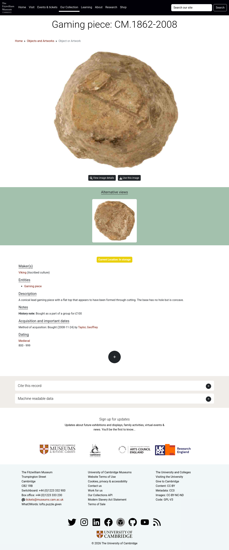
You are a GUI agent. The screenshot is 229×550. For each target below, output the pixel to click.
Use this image (129, 177)
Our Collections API (100, 495)
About (99, 7)
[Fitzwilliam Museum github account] (133, 522)
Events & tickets (47, 7)
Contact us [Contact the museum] (95, 486)
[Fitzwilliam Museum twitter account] (72, 522)
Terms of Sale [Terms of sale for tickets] (96, 504)
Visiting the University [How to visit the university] (169, 476)
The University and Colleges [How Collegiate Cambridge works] (173, 472)
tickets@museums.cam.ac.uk (44, 499)
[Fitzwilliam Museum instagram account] (84, 522)
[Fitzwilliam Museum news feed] (157, 522)
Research (111, 7)
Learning (86, 7)
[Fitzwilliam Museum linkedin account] (109, 522)
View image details (102, 177)
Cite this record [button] (29, 386)
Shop (123, 7)
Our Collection (69, 7)
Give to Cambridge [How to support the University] (167, 481)
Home (22, 7)
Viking (23, 272)
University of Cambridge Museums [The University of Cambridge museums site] (110, 472)
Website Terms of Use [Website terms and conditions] (102, 476)
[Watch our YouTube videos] (145, 522)
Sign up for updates (114, 419)
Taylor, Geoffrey (88, 327)
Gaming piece (33, 286)
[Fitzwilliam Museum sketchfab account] (121, 522)
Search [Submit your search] (220, 7)
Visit (31, 7)
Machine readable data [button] (35, 398)
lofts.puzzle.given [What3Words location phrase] (50, 504)
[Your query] (191, 7)
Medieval (24, 341)
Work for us (95, 490)
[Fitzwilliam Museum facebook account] (97, 522)
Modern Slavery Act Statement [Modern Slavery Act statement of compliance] (107, 499)
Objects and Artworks (40, 41)
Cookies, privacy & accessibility (107, 481)
